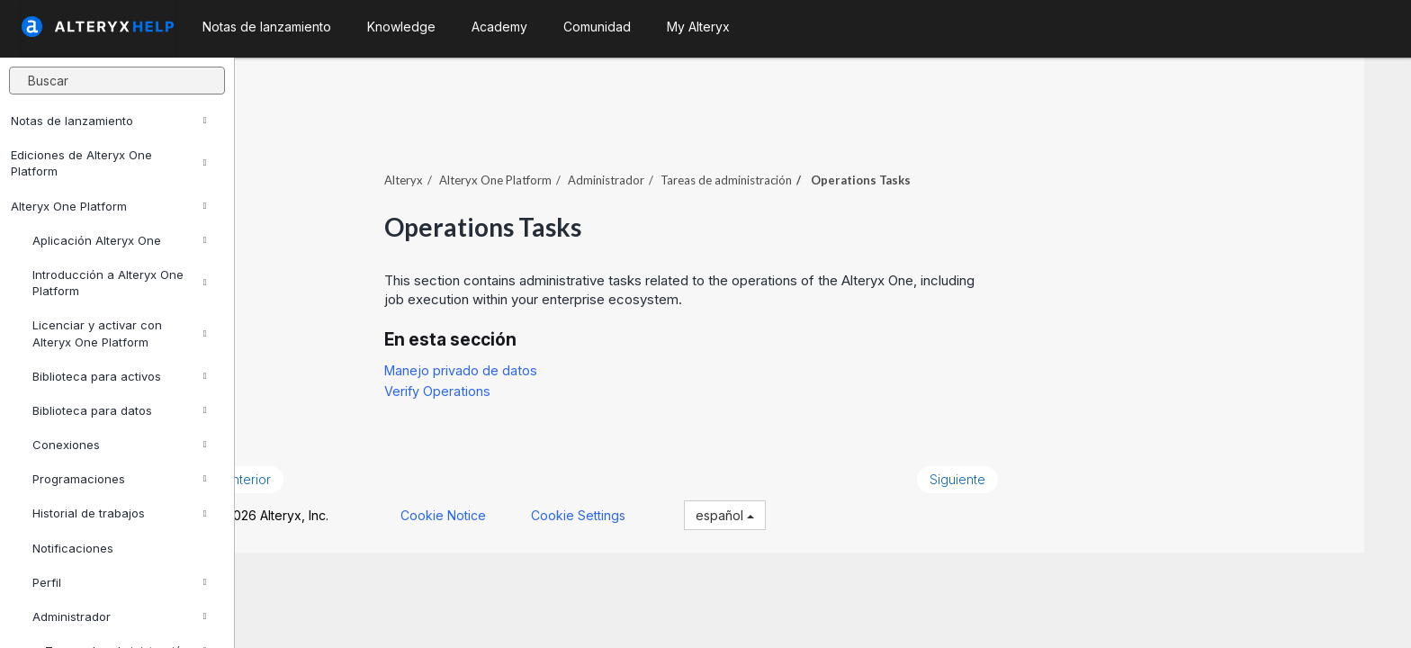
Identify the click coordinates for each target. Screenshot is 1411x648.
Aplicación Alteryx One (119, 240)
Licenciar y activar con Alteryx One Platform (119, 333)
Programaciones (119, 479)
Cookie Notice (489, 505)
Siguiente (1004, 469)
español (770, 505)
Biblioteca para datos (119, 410)
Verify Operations (484, 381)
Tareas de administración (773, 170)
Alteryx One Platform (108, 206)
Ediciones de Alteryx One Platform (108, 163)
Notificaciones (72, 548)
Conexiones (119, 444)
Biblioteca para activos (119, 376)
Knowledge (401, 26)
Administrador (119, 616)
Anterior (293, 469)
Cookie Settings (624, 505)
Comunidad (597, 26)
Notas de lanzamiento (108, 120)
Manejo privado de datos (507, 360)
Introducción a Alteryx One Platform (119, 282)
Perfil (119, 582)
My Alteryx (698, 26)
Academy (499, 26)
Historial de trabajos (119, 513)
